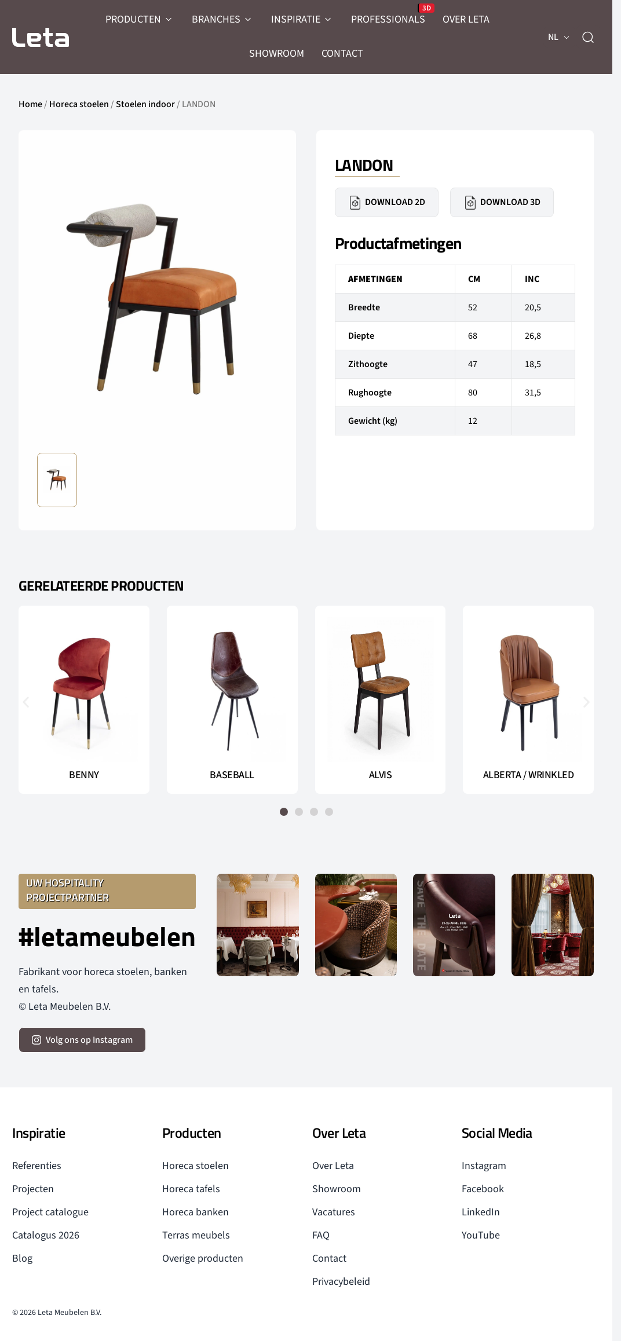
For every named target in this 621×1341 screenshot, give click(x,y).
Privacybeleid (341, 1281)
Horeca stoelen (79, 104)
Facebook (483, 1189)
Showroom (336, 1189)
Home (30, 104)
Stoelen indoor (145, 104)
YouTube (481, 1235)
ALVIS (380, 775)
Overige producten (202, 1258)
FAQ (321, 1235)
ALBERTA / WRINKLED (528, 775)
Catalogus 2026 (45, 1235)
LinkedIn (481, 1212)
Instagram (484, 1166)
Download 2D (386, 203)
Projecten (33, 1189)
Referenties (36, 1166)
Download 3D (501, 203)
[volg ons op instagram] (82, 1040)
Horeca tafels (191, 1189)
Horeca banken (195, 1212)
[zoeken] (588, 37)
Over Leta (333, 1166)
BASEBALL (232, 775)
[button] (26, 702)
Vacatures (333, 1212)
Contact (329, 1258)
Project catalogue (50, 1212)
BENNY (84, 775)
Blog (22, 1258)
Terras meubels (196, 1235)
